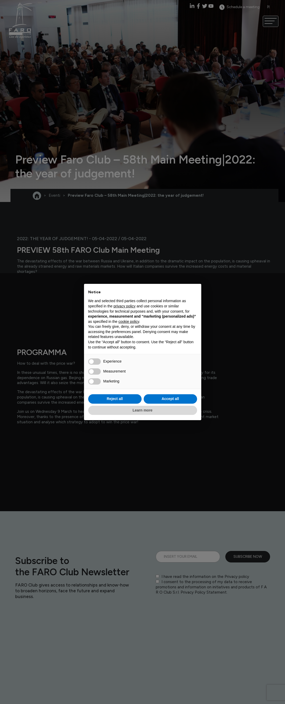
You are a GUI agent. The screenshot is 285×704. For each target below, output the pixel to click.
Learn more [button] (142, 410)
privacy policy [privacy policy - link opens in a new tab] (125, 306)
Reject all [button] (115, 399)
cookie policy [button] (128, 321)
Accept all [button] (170, 399)
